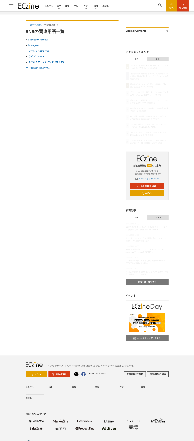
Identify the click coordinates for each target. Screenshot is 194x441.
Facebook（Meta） (38, 39)
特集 (76, 6)
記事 (59, 6)
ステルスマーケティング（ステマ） (46, 62)
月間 (157, 59)
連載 (67, 6)
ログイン (146, 193)
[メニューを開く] (11, 5)
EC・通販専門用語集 (34, 25)
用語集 (106, 6)
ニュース (49, 6)
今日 (136, 59)
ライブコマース (36, 56)
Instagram (33, 45)
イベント (86, 6)
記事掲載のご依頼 (135, 374)
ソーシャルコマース (38, 51)
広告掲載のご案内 (158, 374)
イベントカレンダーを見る (147, 338)
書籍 (96, 6)
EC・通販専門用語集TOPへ (39, 68)
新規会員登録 (146, 186)
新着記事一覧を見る (147, 282)
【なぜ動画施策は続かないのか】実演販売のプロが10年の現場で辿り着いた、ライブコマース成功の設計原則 (149, 76)
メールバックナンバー (147, 179)
